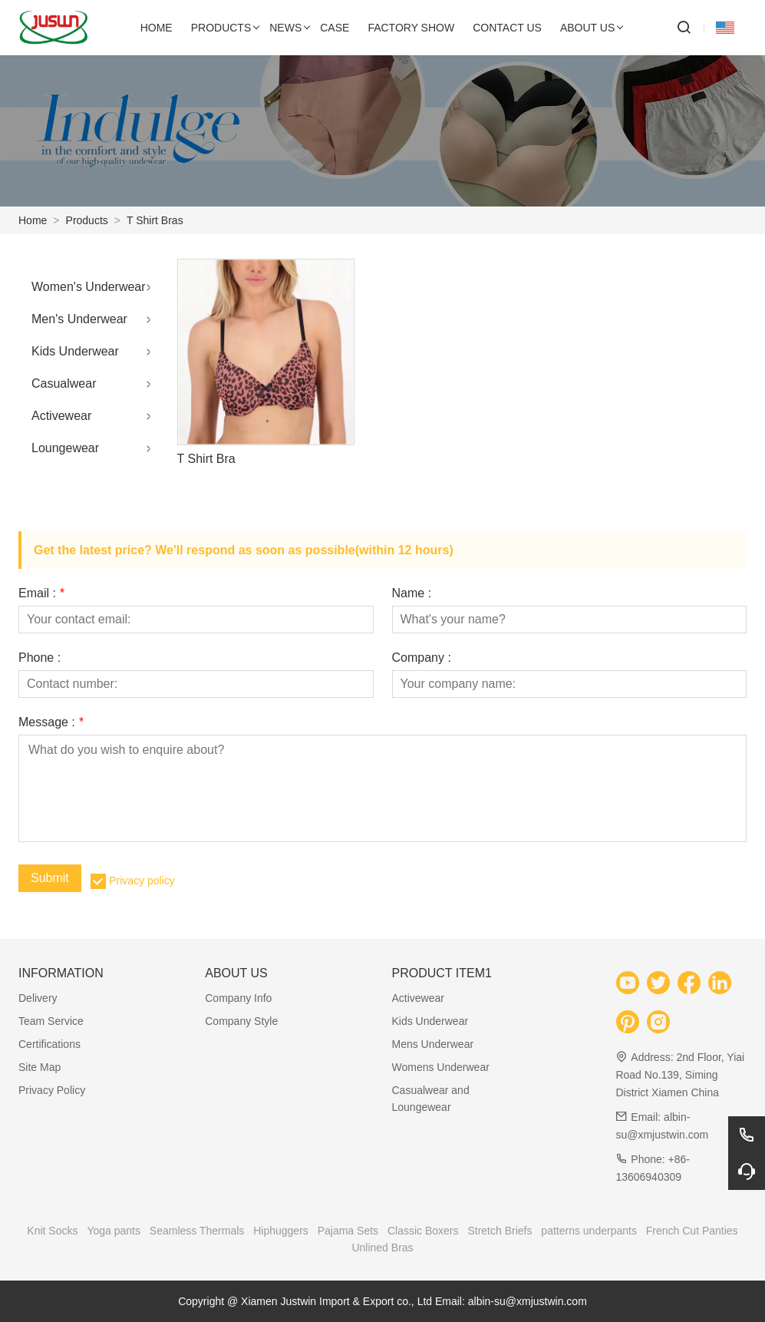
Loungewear (65, 447)
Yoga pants (113, 1231)
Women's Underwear (88, 286)
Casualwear (63, 383)
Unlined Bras (382, 1247)
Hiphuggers (280, 1231)
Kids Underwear (75, 351)
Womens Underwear (441, 1067)
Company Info (238, 998)
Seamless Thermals (197, 1231)
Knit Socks (52, 1231)
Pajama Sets (348, 1231)
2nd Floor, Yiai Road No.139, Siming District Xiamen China (679, 1074)
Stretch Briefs (499, 1231)
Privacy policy (142, 880)
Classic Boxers (423, 1231)
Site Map (39, 1067)
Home (32, 220)
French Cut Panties (692, 1231)
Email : (41, 593)
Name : (412, 593)
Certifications (49, 1044)
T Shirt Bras (155, 220)
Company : (421, 658)
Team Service (51, 1021)
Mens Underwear (433, 1044)
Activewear (61, 415)
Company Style (241, 1021)
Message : (51, 722)
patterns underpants (589, 1231)
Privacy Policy (51, 1090)
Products (87, 220)
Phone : (39, 658)
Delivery (38, 998)
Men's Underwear (79, 319)
